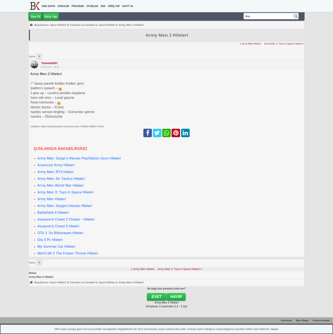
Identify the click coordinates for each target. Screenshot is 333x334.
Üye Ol (35, 16)
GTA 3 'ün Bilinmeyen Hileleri (60, 233)
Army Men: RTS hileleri (55, 172)
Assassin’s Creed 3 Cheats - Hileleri (66, 219)
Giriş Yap (114, 6)
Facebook (286, 320)
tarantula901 (49, 63)
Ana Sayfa (48, 6)
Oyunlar (92, 6)
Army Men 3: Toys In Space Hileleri (65, 192)
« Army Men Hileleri (250, 43)
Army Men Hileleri (51, 199)
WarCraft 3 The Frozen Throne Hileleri (67, 253)
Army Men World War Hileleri (60, 185)
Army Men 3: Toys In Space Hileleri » (284, 43)
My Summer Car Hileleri (56, 246)
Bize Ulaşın (302, 320)
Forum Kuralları (321, 320)
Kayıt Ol (127, 6)
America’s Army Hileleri (56, 165)
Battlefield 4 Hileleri (53, 212)
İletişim (274, 329)
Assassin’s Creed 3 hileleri (58, 226)
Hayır (176, 297)
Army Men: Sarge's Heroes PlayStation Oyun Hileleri (79, 158)
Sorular (63, 6)
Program (78, 6)
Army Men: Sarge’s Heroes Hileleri (64, 206)
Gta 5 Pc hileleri (49, 240)
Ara (102, 6)
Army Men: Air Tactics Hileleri (61, 178)
